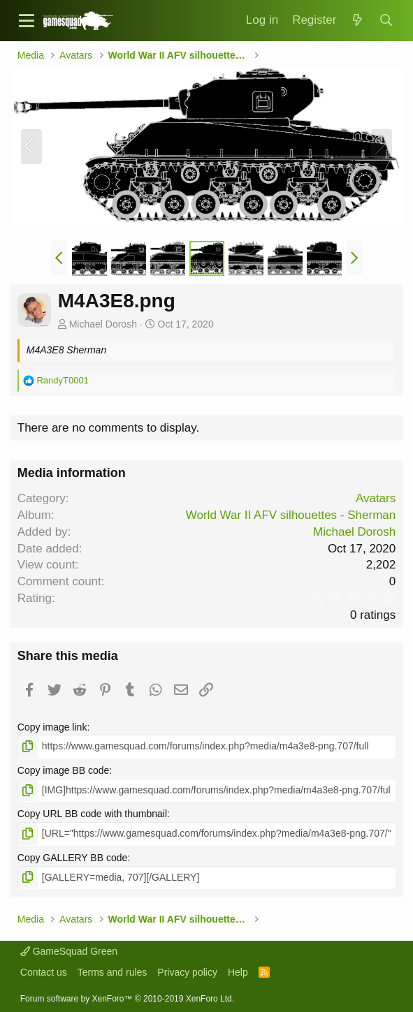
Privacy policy (187, 972)
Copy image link (52, 727)
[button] (26, 20)
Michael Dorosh (103, 324)
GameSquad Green (68, 951)
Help (238, 972)
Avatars (376, 498)
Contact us (43, 972)
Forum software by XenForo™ (127, 999)
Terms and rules (112, 972)
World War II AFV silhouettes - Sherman (291, 515)
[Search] (386, 20)
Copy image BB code (63, 770)
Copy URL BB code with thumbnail (92, 813)
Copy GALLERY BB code (72, 857)
